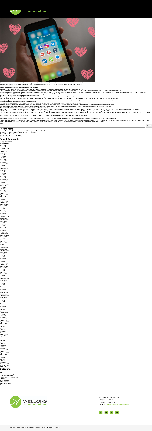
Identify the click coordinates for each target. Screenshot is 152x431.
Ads (1, 371)
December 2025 (4, 148)
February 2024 (4, 179)
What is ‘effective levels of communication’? (11, 134)
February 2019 (4, 243)
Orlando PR (117, 120)
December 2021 (4, 199)
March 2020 (3, 229)
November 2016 (4, 277)
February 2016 (4, 289)
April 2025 (3, 159)
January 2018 (3, 260)
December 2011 (4, 333)
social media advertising (43, 121)
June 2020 (3, 224)
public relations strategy (11, 121)
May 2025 (2, 158)
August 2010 (3, 354)
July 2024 (2, 171)
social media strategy (70, 121)
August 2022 (3, 196)
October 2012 (3, 320)
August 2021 (3, 206)
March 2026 (3, 147)
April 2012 (2, 328)
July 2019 (2, 238)
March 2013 (3, 316)
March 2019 (3, 241)
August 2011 (3, 336)
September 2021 (4, 204)
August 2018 (3, 252)
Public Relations (27, 120)
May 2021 (2, 209)
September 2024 (4, 168)
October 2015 (3, 294)
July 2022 (2, 198)
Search (2, 123)
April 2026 (3, 145)
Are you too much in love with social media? (22, 4)
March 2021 (3, 212)
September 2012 (4, 322)
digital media (78, 120)
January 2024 (4, 181)
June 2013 (2, 314)
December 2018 (4, 246)
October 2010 (3, 351)
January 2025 (4, 164)
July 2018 (2, 254)
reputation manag (23, 121)
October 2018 (3, 249)
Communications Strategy (15, 120)
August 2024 (3, 170)
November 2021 (4, 201)
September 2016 (4, 278)
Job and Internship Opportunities (9, 377)
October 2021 (3, 202)
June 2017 (2, 271)
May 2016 (2, 285)
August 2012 (3, 323)
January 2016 (3, 291)
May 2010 (2, 359)
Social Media (35, 120)
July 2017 (2, 269)
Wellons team (20, 6)
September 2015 (4, 295)
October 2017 (3, 264)
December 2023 (4, 182)
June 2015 (2, 300)
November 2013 (4, 312)
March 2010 (3, 360)
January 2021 (3, 215)
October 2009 (3, 367)
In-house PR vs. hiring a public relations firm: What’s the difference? (18, 132)
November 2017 (4, 263)
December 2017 (4, 261)
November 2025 (4, 150)
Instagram (91, 120)
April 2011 (2, 342)
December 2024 (4, 165)
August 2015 (3, 297)
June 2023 (3, 187)
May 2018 (2, 257)
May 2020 (2, 226)
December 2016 (4, 275)
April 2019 (2, 240)
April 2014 (2, 311)
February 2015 (4, 306)
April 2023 (3, 190)
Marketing (2, 378)
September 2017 (4, 266)
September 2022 (4, 195)
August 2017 (3, 268)
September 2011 (4, 334)
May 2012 (2, 326)
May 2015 (2, 302)
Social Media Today (20, 89)
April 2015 (2, 303)
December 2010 (4, 348)
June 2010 (2, 357)
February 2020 (4, 230)
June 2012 (2, 325)
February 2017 (3, 274)
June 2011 (2, 339)
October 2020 (3, 218)
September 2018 (4, 250)
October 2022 (3, 193)
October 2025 (3, 151)
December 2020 (4, 216)
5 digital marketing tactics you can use (10, 135)
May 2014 (2, 309)
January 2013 (3, 319)
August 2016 (3, 280)
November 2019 (4, 233)
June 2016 (2, 283)
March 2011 (3, 343)
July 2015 (2, 299)
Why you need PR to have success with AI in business (14, 137)
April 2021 (2, 210)
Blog (6, 120)
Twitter (78, 121)
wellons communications (87, 121)
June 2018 (2, 255)
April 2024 (3, 176)
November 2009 (4, 365)
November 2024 (4, 167)
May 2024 (2, 175)
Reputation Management (7, 383)
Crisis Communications (6, 375)
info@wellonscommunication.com (116, 405)
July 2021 (2, 207)
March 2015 (3, 305)
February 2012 (4, 331)
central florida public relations (54, 120)
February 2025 (4, 162)
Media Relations (4, 380)
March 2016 (3, 288)
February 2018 (4, 258)
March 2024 (3, 178)
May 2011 (2, 340)
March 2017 (3, 272)
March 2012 (3, 330)
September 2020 (4, 220)
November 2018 (4, 247)
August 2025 (3, 153)
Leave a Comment (98, 121)
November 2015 (4, 292)
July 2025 (2, 154)
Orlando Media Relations (107, 120)
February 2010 (4, 362)
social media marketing (56, 121)
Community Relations (69, 120)
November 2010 (4, 350)
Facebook (85, 120)
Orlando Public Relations (136, 120)
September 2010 (4, 353)
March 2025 (3, 161)
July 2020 (2, 223)
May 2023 (2, 189)
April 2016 (2, 286)
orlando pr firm (125, 120)
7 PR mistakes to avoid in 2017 (40, 100)
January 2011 (3, 347)
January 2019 (3, 244)
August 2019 (3, 237)
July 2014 (2, 308)
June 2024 (3, 173)
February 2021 (4, 213)
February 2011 (3, 345)
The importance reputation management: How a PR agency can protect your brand (22, 131)
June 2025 (3, 156)
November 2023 (4, 184)
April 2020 (3, 227)
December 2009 (4, 364)
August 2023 (3, 185)
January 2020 (4, 232)
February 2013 (3, 317)
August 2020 (3, 221)
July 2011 (2, 337)
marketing (97, 120)
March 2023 (3, 192)
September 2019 (4, 235)
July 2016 (2, 281)
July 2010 (2, 356)
